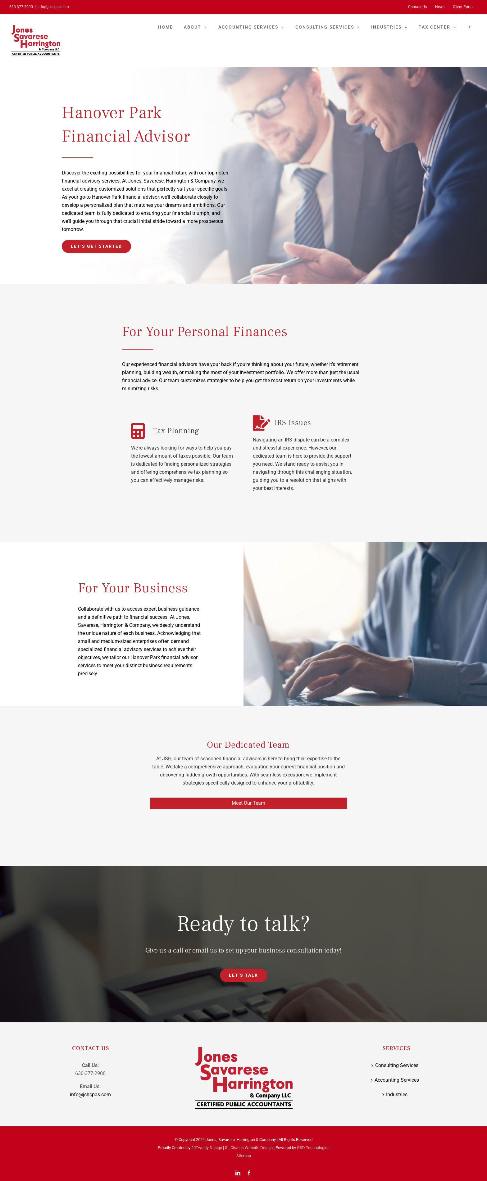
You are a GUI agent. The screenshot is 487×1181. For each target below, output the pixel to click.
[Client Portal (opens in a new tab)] (463, 7)
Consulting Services (396, 1067)
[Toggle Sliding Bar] (470, 27)
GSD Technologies (313, 1149)
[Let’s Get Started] (96, 246)
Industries (396, 1097)
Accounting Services (397, 1082)
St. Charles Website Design (249, 1149)
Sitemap (243, 1158)
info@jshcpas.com (53, 7)
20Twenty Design (206, 1149)
